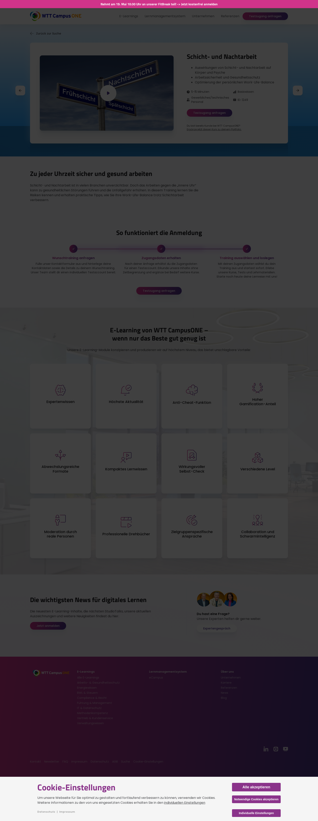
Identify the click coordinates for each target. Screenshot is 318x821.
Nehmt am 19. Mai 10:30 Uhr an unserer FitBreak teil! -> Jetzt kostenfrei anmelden (159, 4)
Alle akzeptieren (256, 787)
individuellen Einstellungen (184, 802)
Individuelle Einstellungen (256, 813)
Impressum (67, 811)
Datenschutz (46, 811)
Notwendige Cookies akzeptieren (256, 799)
